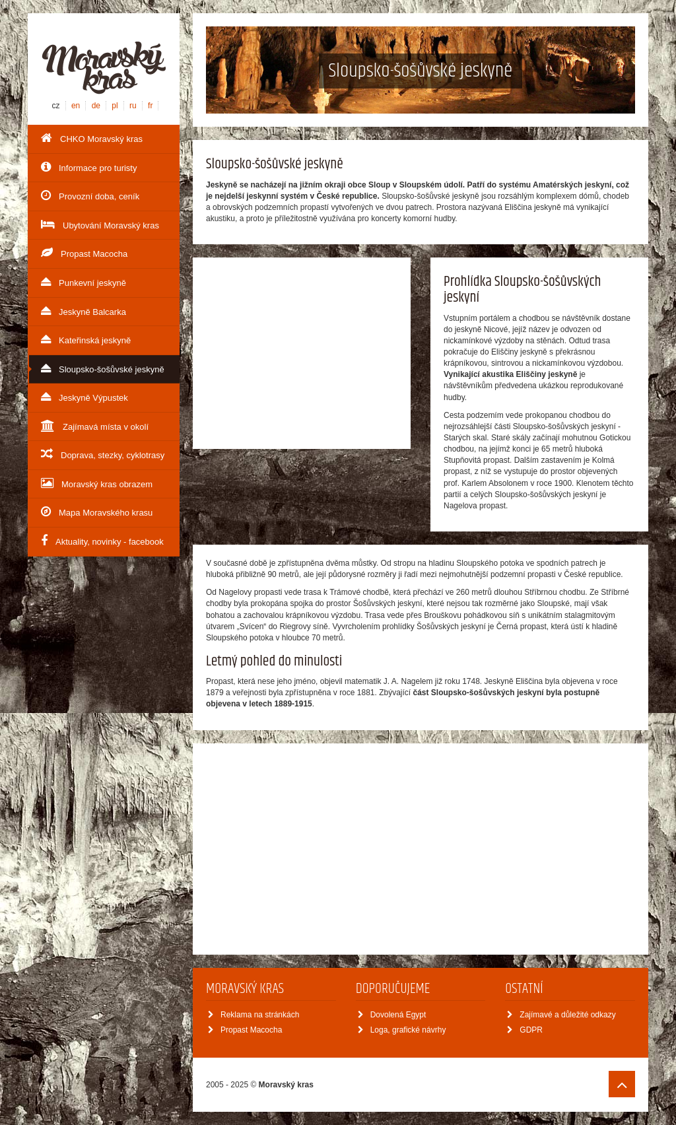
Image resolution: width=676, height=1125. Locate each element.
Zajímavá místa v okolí (95, 426)
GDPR (525, 1030)
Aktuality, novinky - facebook (102, 541)
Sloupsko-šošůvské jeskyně (102, 368)
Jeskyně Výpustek (84, 397)
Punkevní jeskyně (83, 282)
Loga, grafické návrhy (402, 1030)
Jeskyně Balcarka (83, 311)
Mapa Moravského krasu (96, 512)
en (75, 105)
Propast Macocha (84, 253)
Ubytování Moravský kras (100, 224)
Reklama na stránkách (253, 1014)
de (96, 105)
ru (133, 105)
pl (115, 105)
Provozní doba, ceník (90, 195)
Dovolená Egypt (392, 1014)
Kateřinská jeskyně (86, 339)
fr (150, 105)
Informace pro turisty (89, 167)
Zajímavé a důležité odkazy (561, 1014)
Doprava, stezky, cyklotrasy (102, 454)
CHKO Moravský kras (92, 138)
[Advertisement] (301, 353)
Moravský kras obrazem (96, 483)
